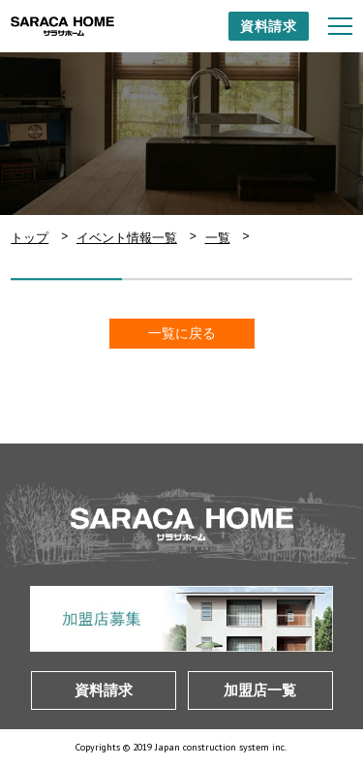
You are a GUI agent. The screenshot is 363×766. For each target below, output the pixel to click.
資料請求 (268, 26)
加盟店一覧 (260, 690)
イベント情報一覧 (126, 237)
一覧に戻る (182, 333)
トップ (29, 237)
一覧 (217, 237)
